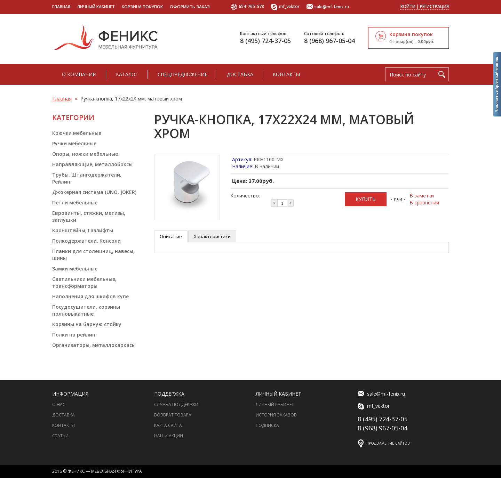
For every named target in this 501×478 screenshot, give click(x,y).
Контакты (286, 74)
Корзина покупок (142, 7)
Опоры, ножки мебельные (85, 154)
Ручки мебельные (74, 143)
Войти (407, 6)
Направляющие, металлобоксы (92, 164)
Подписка (267, 425)
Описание (171, 236)
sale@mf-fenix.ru (328, 7)
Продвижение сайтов (387, 443)
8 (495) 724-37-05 (265, 41)
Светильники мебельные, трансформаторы (84, 282)
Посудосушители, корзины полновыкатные (86, 310)
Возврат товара (172, 415)
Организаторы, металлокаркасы (94, 345)
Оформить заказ (190, 7)
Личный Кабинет (275, 404)
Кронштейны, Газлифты (82, 230)
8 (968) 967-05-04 (329, 41)
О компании (79, 74)
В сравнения (424, 202)
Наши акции (168, 436)
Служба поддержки (176, 404)
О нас (58, 404)
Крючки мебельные (76, 133)
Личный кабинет (96, 7)
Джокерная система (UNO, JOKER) (94, 192)
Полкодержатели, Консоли (86, 240)
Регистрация (434, 6)
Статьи (60, 436)
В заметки (421, 195)
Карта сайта (168, 425)
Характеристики (212, 236)
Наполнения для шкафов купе (90, 296)
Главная (61, 7)
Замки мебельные (74, 268)
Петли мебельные (74, 202)
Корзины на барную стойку (86, 324)
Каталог (127, 74)
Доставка (240, 74)
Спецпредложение (182, 74)
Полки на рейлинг (74, 334)
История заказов (276, 415)
